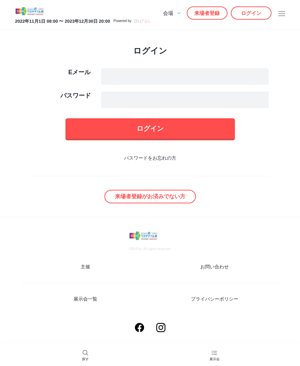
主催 (85, 266)
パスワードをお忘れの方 (150, 158)
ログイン (251, 13)
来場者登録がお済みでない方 (150, 196)
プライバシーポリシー (214, 299)
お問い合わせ (214, 266)
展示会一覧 (85, 299)
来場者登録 (207, 13)
